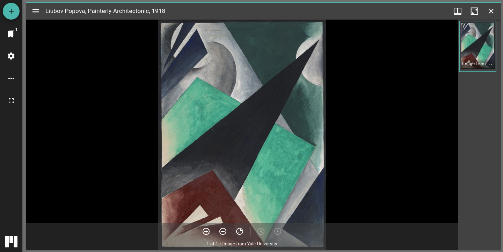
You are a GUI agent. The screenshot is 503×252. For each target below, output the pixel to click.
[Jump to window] (11, 33)
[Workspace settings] (11, 56)
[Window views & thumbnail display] (457, 11)
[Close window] (491, 11)
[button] (478, 46)
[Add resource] (11, 11)
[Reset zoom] (239, 231)
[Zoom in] (206, 231)
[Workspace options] (11, 78)
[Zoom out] (222, 231)
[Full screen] (11, 100)
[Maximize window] (474, 11)
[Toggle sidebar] (35, 11)
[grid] (479, 135)
